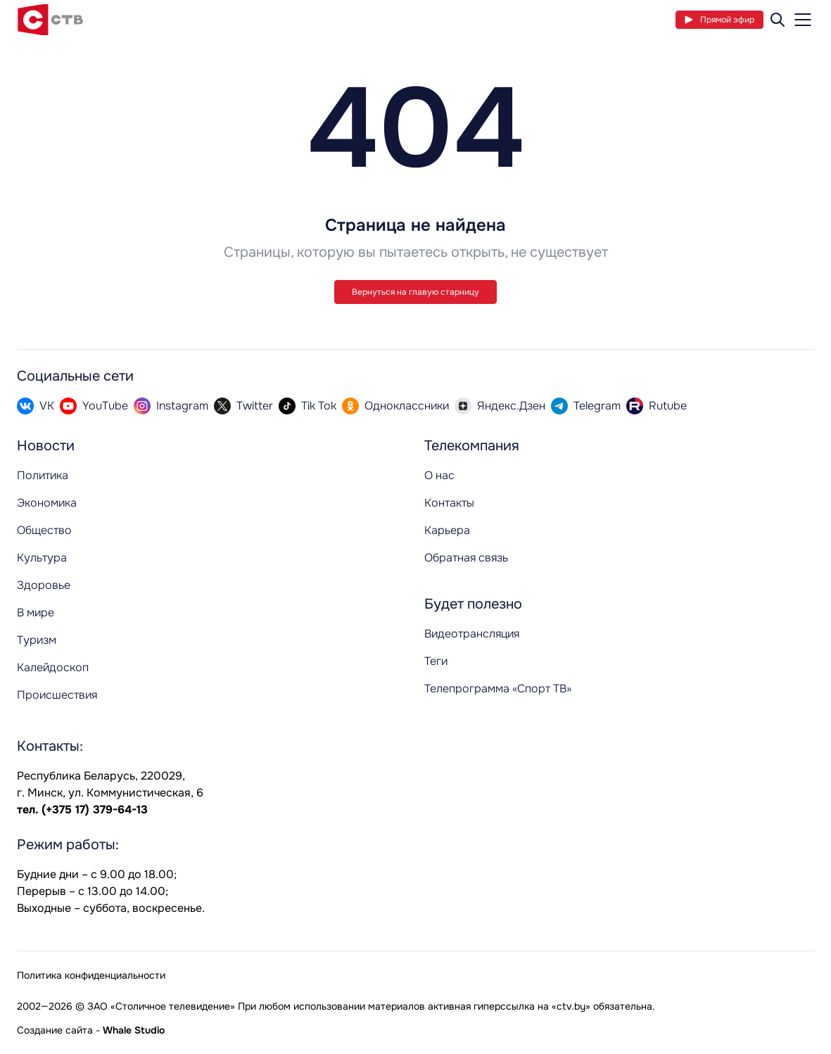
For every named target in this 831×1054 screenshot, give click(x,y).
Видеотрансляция (471, 633)
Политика (42, 475)
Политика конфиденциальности (91, 975)
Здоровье (43, 585)
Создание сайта (55, 1030)
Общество (44, 530)
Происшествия (57, 694)
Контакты (449, 502)
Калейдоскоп (53, 667)
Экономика (47, 502)
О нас (439, 475)
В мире (35, 612)
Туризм (36, 640)
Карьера (447, 530)
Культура (42, 557)
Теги (436, 661)
